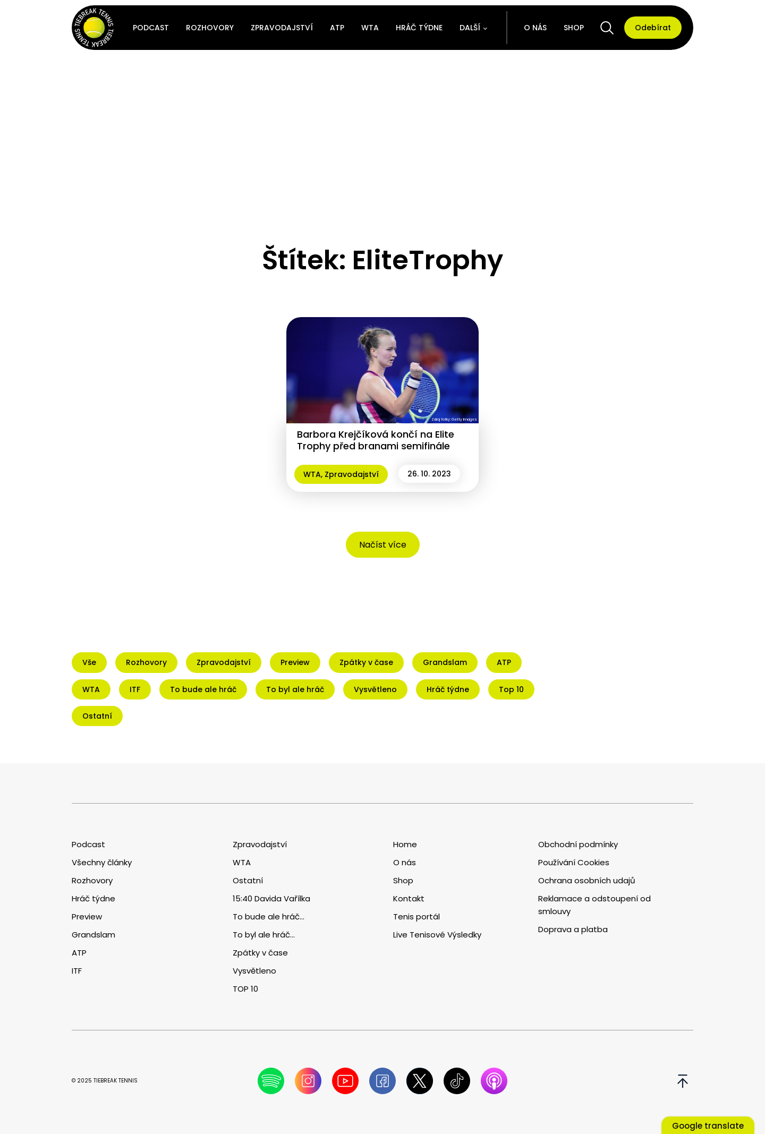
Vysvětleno (254, 970)
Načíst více (382, 545)
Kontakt (408, 898)
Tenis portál (416, 916)
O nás (535, 27)
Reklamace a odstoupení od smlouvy (594, 905)
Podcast (151, 27)
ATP (337, 27)
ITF (77, 970)
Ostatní (248, 880)
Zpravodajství (282, 27)
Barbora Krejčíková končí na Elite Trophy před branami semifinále (375, 440)
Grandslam (93, 934)
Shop (574, 27)
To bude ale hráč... (268, 916)
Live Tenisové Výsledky (437, 934)
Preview (87, 916)
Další (470, 27)
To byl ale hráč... (264, 934)
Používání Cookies (573, 862)
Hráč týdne (419, 27)
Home (405, 844)
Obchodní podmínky (578, 844)
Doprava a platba (573, 929)
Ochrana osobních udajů (586, 880)
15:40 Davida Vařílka (271, 898)
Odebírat (653, 27)
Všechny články (102, 862)
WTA (370, 27)
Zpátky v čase (260, 952)
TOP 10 (245, 988)
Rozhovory (210, 27)
